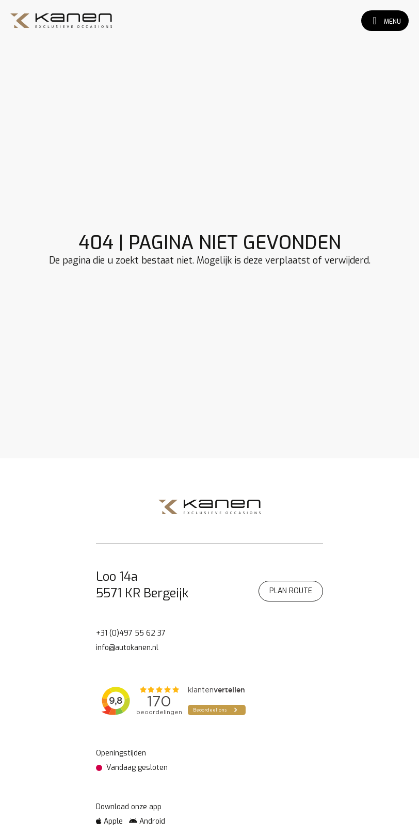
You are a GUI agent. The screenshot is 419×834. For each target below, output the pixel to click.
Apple (109, 821)
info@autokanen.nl (127, 648)
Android (147, 821)
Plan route (290, 591)
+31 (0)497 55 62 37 (131, 633)
